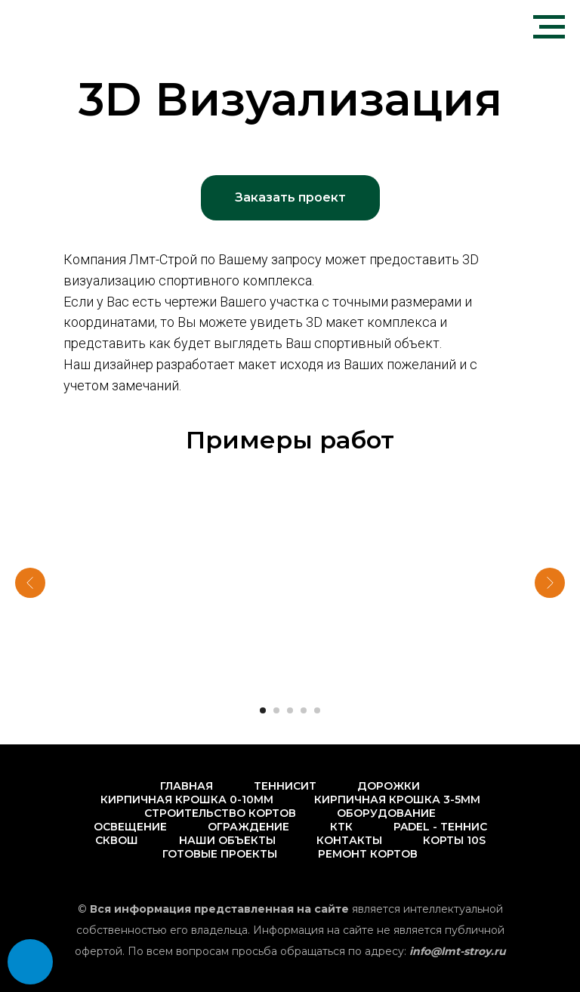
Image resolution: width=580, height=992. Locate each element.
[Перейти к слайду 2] (276, 710)
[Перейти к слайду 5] (317, 710)
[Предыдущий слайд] (30, 583)
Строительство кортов (220, 813)
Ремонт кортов (368, 854)
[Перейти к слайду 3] (290, 710)
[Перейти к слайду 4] (304, 710)
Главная (186, 786)
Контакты (349, 840)
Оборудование (386, 813)
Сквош (116, 840)
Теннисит (285, 786)
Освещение (130, 826)
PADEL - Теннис (440, 826)
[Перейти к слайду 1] (263, 710)
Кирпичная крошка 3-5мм (397, 799)
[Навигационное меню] (549, 27)
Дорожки (388, 786)
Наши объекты (227, 840)
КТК (341, 826)
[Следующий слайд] (550, 583)
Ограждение (248, 826)
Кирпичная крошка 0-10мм (186, 799)
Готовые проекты (219, 854)
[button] (290, 197)
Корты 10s (454, 840)
